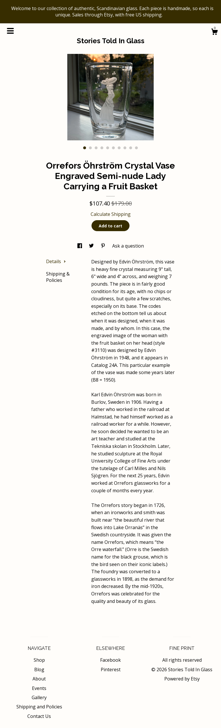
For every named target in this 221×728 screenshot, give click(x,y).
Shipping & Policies (58, 277)
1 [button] (84, 147)
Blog (39, 669)
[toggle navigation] (10, 31)
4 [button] (101, 147)
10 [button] (136, 147)
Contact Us (39, 716)
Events (39, 688)
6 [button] (113, 147)
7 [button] (119, 147)
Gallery (39, 697)
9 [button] (130, 147)
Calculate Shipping (111, 214)
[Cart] (214, 32)
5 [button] (107, 147)
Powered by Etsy (182, 679)
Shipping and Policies (39, 707)
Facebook (110, 660)
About (39, 679)
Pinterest (111, 669)
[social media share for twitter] (92, 246)
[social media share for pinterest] (103, 246)
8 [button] (124, 147)
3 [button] (96, 147)
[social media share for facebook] (80, 246)
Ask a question (128, 246)
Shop (39, 660)
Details (56, 261)
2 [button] (90, 147)
